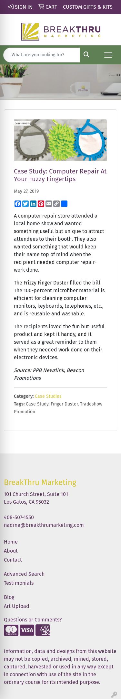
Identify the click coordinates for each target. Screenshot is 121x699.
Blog (9, 597)
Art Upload (16, 606)
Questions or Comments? (33, 620)
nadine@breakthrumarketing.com (44, 525)
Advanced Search (24, 574)
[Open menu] (108, 55)
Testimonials (19, 583)
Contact (13, 560)
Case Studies (48, 396)
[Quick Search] (41, 55)
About (11, 551)
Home (11, 542)
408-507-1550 (19, 517)
